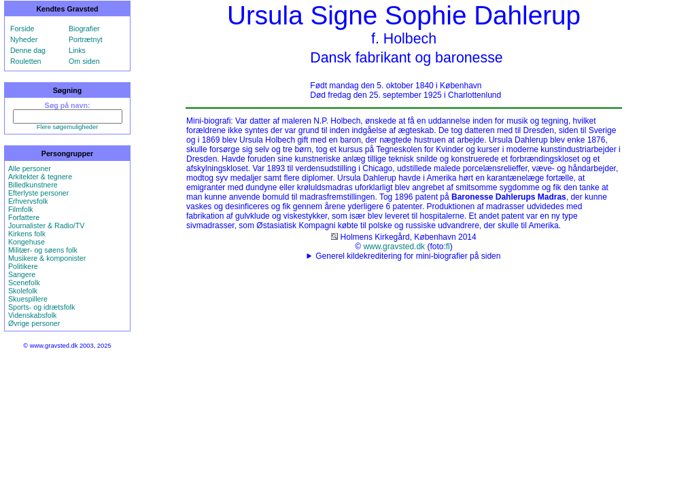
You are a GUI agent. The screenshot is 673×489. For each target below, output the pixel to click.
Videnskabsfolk (32, 315)
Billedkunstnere (33, 185)
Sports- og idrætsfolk (41, 307)
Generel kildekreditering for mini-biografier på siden (407, 256)
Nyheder (23, 39)
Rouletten (25, 61)
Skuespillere (28, 299)
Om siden (84, 61)
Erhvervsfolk (28, 201)
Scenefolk (24, 282)
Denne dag (28, 50)
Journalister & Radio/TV (46, 225)
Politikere (23, 266)
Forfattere (23, 217)
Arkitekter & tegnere (40, 177)
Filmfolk (20, 209)
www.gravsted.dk (394, 246)
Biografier (84, 28)
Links (77, 50)
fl (448, 246)
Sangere (21, 274)
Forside (22, 28)
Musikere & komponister (47, 258)
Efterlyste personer (38, 193)
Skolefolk (22, 291)
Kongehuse (26, 242)
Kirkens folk (27, 234)
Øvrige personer (34, 323)
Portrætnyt (86, 39)
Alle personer (29, 168)
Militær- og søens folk (42, 250)
